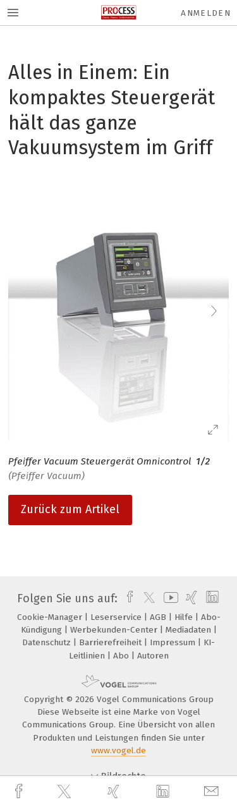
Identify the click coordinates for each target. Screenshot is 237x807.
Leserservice (117, 617)
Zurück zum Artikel (70, 509)
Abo (122, 655)
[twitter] (66, 792)
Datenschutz (47, 642)
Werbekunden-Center (115, 629)
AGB (159, 617)
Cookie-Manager (51, 617)
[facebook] (20, 791)
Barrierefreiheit (111, 642)
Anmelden (206, 13)
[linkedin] (164, 792)
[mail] (213, 791)
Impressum (174, 642)
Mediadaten (190, 629)
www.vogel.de (118, 750)
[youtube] (168, 598)
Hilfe (184, 617)
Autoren (153, 655)
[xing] (115, 791)
